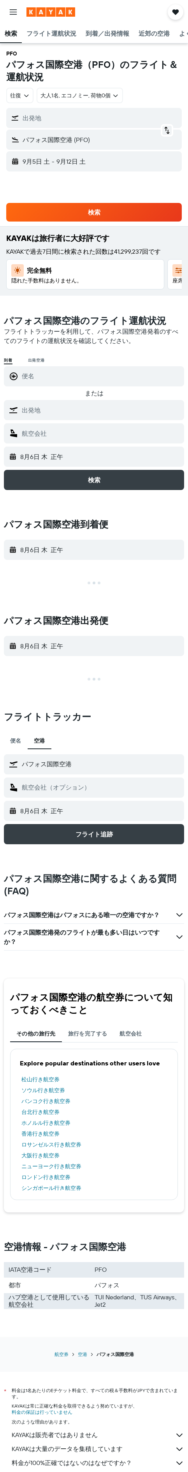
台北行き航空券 (40, 1111)
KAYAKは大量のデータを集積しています (98, 1449)
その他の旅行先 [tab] (36, 1033)
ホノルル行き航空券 (45, 1122)
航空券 (61, 1354)
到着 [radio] (8, 360)
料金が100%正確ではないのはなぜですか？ (98, 1463)
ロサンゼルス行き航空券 (51, 1144)
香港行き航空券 (40, 1133)
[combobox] (19, 95)
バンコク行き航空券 (45, 1101)
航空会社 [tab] (130, 1033)
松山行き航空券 (40, 1079)
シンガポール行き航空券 (51, 1188)
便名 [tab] (15, 740)
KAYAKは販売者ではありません (98, 1435)
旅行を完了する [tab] (87, 1033)
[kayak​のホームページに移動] (50, 12)
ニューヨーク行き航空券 (51, 1166)
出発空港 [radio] (36, 360)
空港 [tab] (39, 740)
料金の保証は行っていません (42, 1412)
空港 (82, 1354)
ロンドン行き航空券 (45, 1177)
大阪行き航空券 (40, 1155)
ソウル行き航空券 (43, 1090)
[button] (13, 12)
